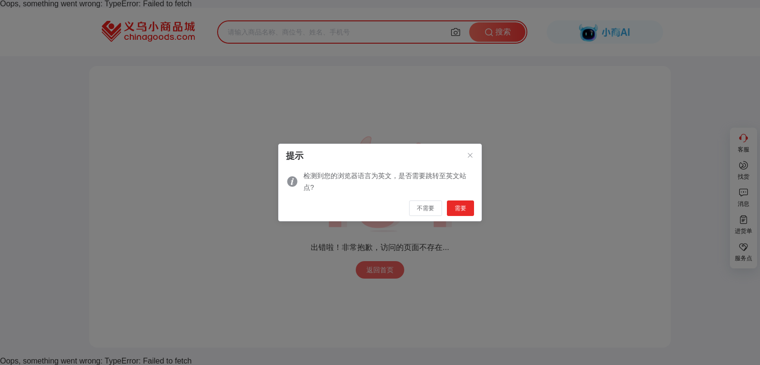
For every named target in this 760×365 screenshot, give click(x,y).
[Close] (470, 155)
